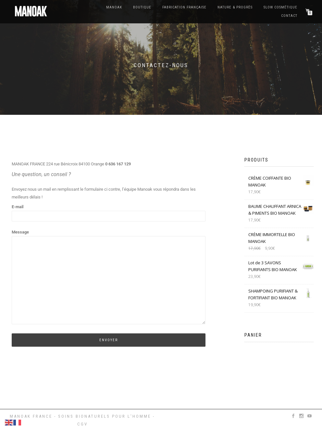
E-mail (108, 211)
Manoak (114, 7)
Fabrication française (184, 7)
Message (108, 277)
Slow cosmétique (280, 7)
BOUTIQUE (142, 7)
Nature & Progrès (235, 7)
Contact (289, 16)
